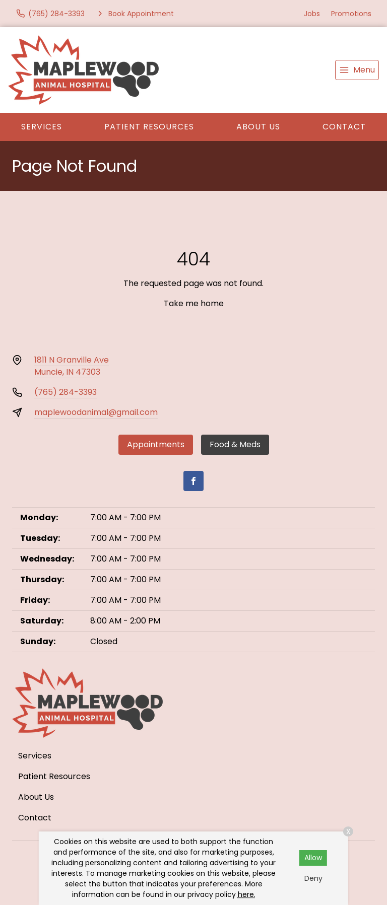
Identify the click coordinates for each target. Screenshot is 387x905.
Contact (344, 126)
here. (246, 894)
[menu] (357, 70)
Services (41, 126)
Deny (313, 878)
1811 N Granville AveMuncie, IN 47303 (71, 366)
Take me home (194, 303)
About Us (258, 126)
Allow (313, 858)
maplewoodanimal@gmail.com (96, 412)
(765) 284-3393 (65, 392)
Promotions (351, 14)
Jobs (312, 14)
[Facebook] (193, 481)
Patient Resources (149, 126)
